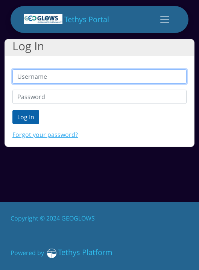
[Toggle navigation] (165, 19)
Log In (25, 117)
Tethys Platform (85, 252)
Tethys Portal (66, 19)
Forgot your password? (45, 134)
